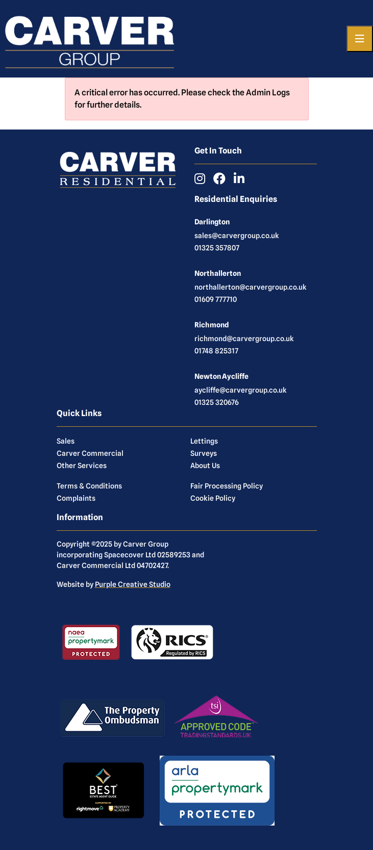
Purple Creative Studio (132, 584)
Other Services (82, 465)
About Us (205, 465)
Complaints (76, 498)
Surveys (203, 453)
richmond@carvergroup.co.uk (244, 338)
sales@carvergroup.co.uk (236, 235)
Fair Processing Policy (226, 486)
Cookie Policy (212, 498)
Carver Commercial (90, 453)
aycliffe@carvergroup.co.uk (240, 390)
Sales (65, 441)
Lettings (204, 441)
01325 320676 (216, 402)
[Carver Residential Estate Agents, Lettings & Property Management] (89, 39)
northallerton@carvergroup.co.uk (250, 287)
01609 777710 (215, 299)
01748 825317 (216, 351)
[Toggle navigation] (359, 38)
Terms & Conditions (89, 486)
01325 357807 (216, 248)
